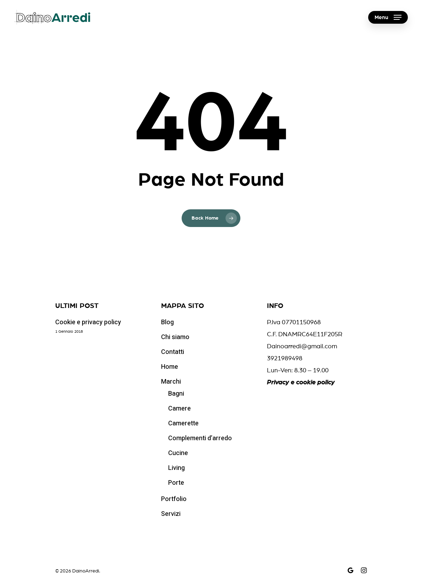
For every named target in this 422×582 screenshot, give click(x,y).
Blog (167, 322)
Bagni (176, 393)
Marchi (171, 381)
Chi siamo (175, 337)
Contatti (172, 352)
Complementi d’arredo (200, 438)
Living (176, 468)
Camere (179, 408)
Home (169, 367)
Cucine (178, 453)
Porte (176, 483)
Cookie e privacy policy (88, 322)
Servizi (171, 514)
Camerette (183, 423)
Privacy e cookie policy (301, 382)
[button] (388, 17)
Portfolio (174, 499)
